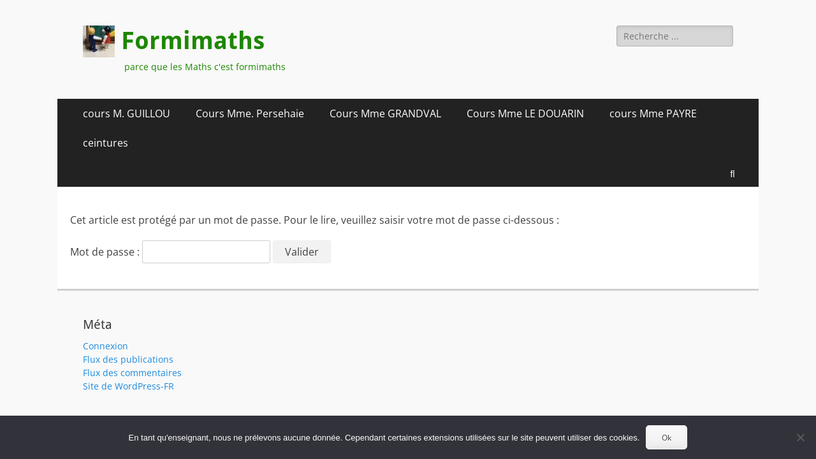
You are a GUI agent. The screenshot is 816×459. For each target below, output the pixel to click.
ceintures (105, 143)
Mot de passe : (170, 252)
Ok (666, 437)
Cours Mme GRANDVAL (385, 113)
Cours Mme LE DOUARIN (525, 113)
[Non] (800, 437)
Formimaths (193, 41)
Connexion (105, 346)
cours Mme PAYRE (653, 113)
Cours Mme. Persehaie (250, 113)
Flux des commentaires (132, 373)
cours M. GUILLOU (126, 113)
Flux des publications (128, 359)
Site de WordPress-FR (128, 386)
